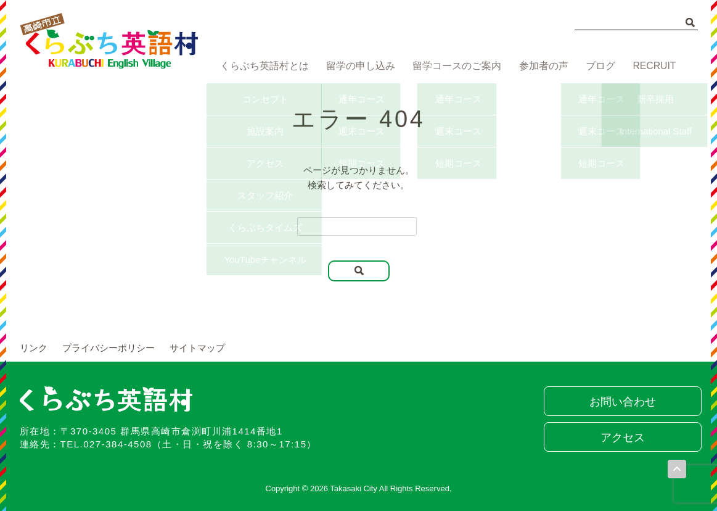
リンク (33, 348)
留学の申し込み (357, 66)
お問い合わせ (621, 402)
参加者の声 (540, 66)
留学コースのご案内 (453, 66)
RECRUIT (655, 66)
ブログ (599, 66)
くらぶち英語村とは (261, 66)
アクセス (621, 437)
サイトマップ (197, 348)
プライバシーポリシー (108, 348)
